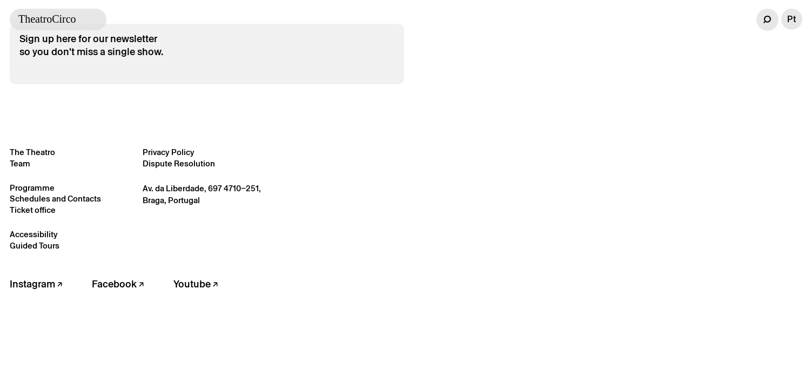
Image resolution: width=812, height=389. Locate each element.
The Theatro (32, 152)
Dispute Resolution (179, 163)
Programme (32, 187)
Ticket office (33, 210)
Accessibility (34, 234)
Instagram (36, 284)
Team (20, 163)
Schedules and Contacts (55, 198)
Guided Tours (34, 245)
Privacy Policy (168, 152)
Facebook (118, 284)
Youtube (195, 284)
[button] (767, 20)
